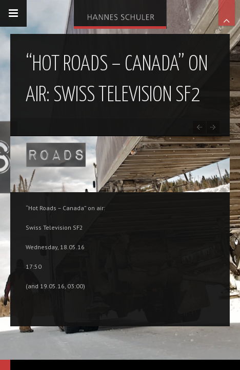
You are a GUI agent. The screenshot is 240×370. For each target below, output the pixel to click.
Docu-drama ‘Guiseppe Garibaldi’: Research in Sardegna (213, 127)
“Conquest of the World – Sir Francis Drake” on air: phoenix (199, 127)
